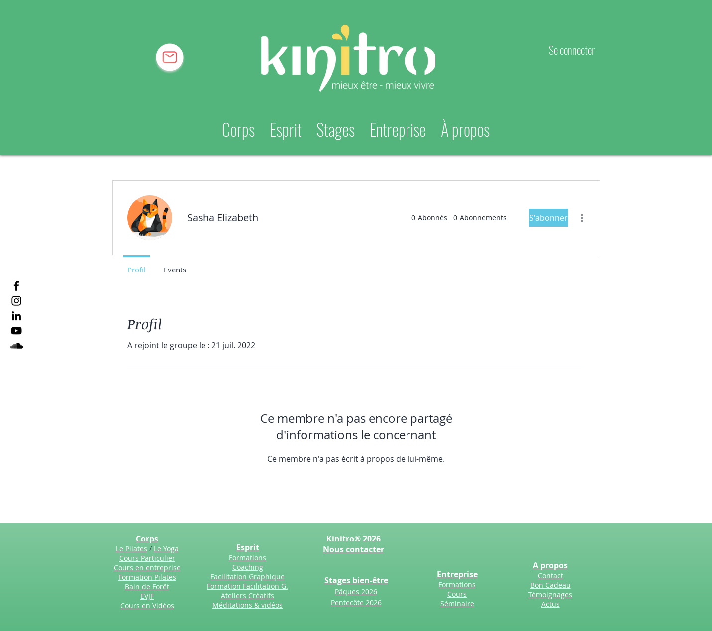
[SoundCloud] (16, 345)
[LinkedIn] (16, 315)
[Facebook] (16, 285)
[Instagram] (16, 300)
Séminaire (457, 603)
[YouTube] (16, 330)
